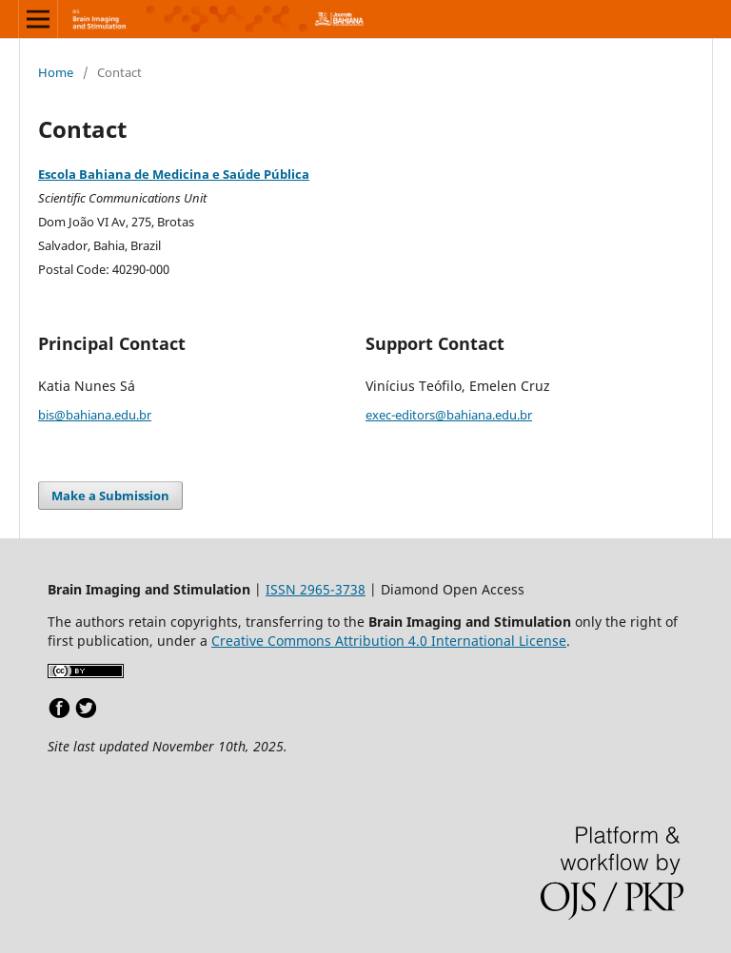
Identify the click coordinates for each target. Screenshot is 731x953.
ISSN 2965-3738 (316, 589)
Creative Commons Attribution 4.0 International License (388, 641)
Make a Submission (110, 495)
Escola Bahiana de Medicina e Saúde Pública (173, 174)
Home (55, 72)
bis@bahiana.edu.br (94, 414)
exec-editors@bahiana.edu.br (449, 414)
